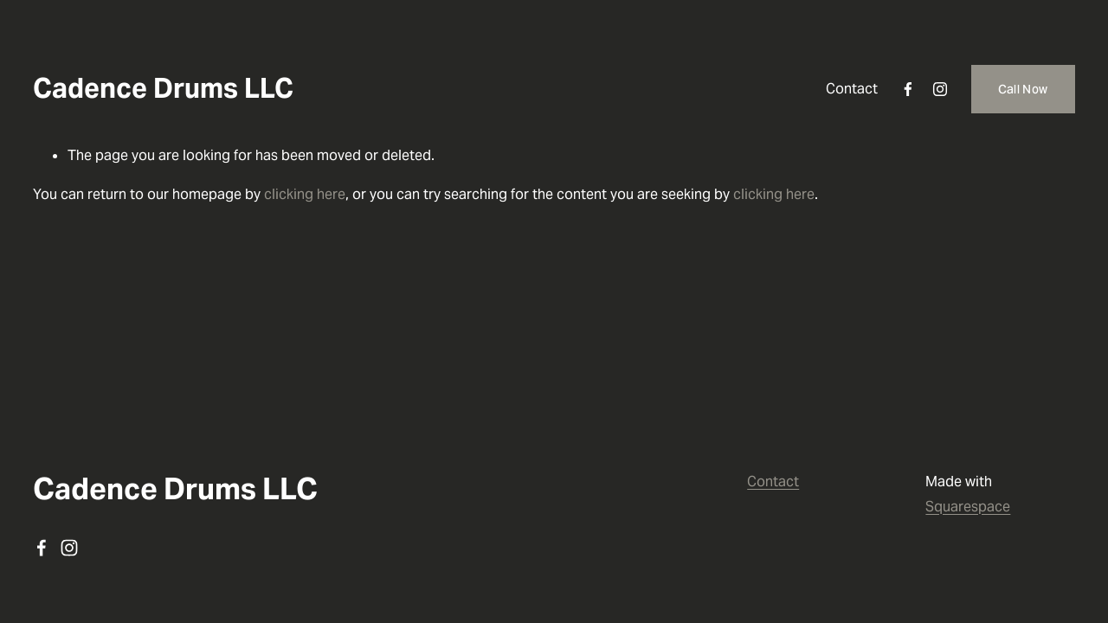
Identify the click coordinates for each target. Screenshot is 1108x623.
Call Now (1022, 89)
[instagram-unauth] (940, 89)
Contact (852, 89)
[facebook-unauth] (908, 89)
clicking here (304, 194)
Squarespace (967, 507)
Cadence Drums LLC (163, 88)
